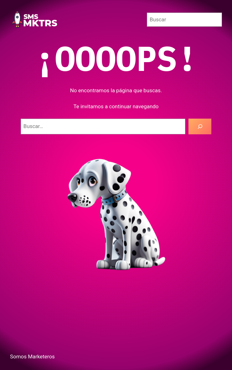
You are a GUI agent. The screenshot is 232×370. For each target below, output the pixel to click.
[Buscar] (199, 127)
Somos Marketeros (32, 356)
